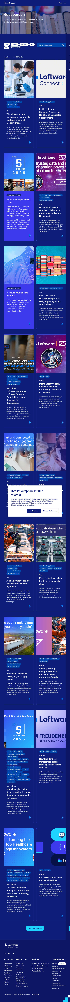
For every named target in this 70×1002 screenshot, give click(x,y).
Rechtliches (55, 981)
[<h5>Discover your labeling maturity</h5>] (19, 287)
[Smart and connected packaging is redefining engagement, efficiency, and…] (19, 475)
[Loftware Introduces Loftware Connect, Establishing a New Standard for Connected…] (19, 381)
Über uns (55, 966)
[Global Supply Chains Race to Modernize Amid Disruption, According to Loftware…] (19, 766)
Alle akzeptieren (34, 511)
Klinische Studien (6, 978)
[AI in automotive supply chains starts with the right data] (19, 567)
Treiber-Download (21, 983)
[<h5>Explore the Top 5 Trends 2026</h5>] (19, 197)
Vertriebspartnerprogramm (40, 963)
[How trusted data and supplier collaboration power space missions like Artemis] (51, 197)
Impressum (55, 988)
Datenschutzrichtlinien (59, 986)
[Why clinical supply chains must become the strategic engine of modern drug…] (19, 104)
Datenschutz (56, 983)
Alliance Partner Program (40, 966)
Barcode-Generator (22, 986)
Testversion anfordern (19, 969)
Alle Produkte (8, 963)
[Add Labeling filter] (15, 44)
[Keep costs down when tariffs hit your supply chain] (51, 567)
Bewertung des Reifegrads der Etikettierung (20, 979)
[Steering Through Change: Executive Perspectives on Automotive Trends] (51, 660)
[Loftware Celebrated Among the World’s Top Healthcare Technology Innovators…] (19, 874)
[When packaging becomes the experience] (51, 475)
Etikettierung (8, 966)
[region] (35, 501)
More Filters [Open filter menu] (15, 48)
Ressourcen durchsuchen (20, 964)
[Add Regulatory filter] (24, 44)
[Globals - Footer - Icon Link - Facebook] (14, 953)
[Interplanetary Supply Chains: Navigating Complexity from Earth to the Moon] (51, 381)
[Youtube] (4, 953)
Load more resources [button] (35, 928)
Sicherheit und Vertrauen (56, 972)
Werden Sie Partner (38, 971)
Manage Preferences (50, 511)
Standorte (55, 978)
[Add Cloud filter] (7, 44)
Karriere (54, 963)
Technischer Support (20, 973)
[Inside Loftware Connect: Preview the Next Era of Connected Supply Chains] (51, 104)
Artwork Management (8, 969)
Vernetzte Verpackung (7, 974)
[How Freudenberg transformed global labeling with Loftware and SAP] (51, 766)
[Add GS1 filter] (6, 47)
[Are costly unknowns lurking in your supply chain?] (19, 660)
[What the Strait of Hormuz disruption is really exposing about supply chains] (51, 287)
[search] (48, 45)
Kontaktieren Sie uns (58, 969)
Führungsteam (56, 976)
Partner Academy (37, 968)
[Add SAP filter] (32, 44)
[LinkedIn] (9, 953)
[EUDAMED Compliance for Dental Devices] (51, 874)
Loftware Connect (6, 983)
